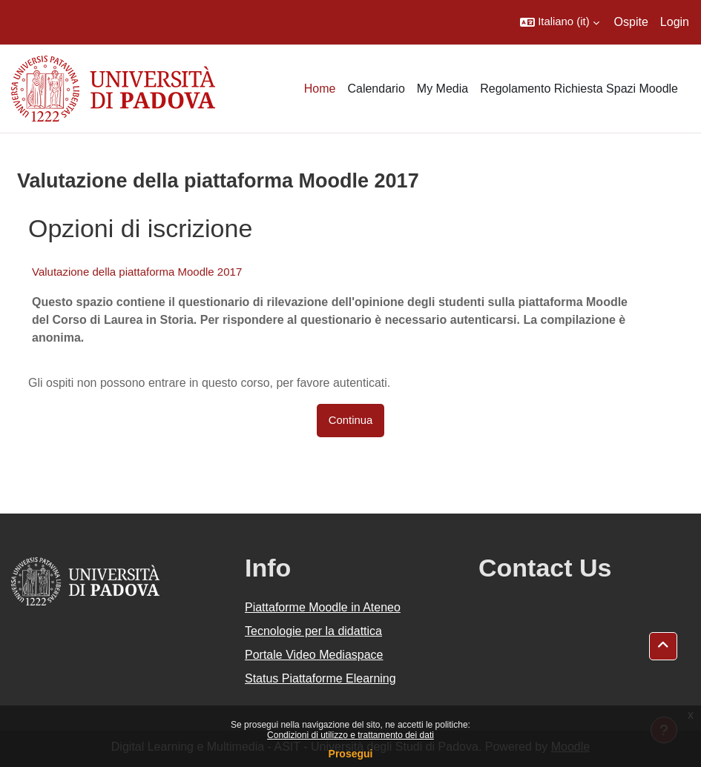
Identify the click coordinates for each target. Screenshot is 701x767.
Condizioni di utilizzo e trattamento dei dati (350, 735)
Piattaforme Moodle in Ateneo (323, 607)
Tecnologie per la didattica (313, 631)
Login (674, 22)
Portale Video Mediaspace (314, 654)
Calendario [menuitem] (375, 88)
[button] (559, 22)
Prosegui (351, 754)
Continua (351, 420)
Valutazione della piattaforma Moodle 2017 (137, 271)
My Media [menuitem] (442, 88)
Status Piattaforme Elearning (320, 678)
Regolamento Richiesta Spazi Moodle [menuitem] (579, 88)
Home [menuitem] (320, 88)
